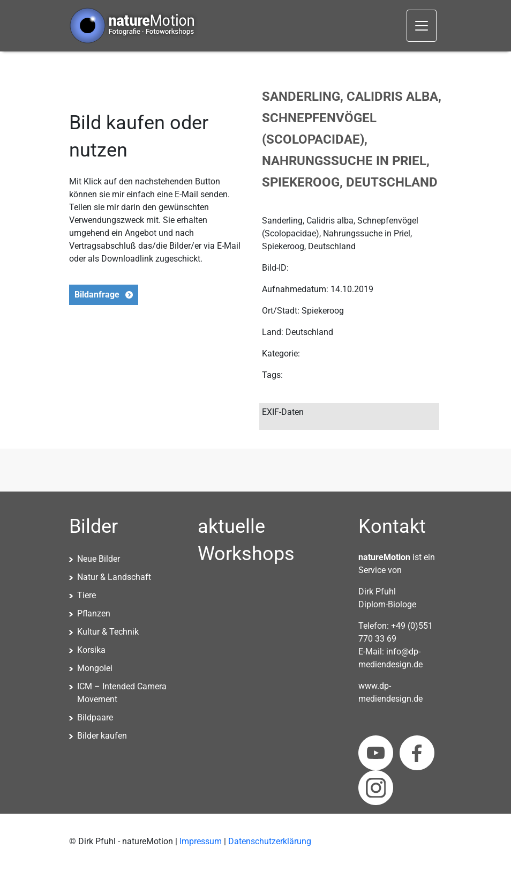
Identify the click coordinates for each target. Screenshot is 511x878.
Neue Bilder (98, 559)
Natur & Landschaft (114, 577)
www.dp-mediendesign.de (390, 692)
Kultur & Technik (108, 632)
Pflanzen (93, 613)
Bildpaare (95, 717)
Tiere (86, 595)
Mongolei (94, 668)
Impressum (200, 841)
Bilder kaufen (102, 736)
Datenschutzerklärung (269, 841)
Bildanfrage (96, 294)
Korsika (91, 650)
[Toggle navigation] (422, 26)
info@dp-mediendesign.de (390, 657)
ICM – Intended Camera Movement (122, 692)
